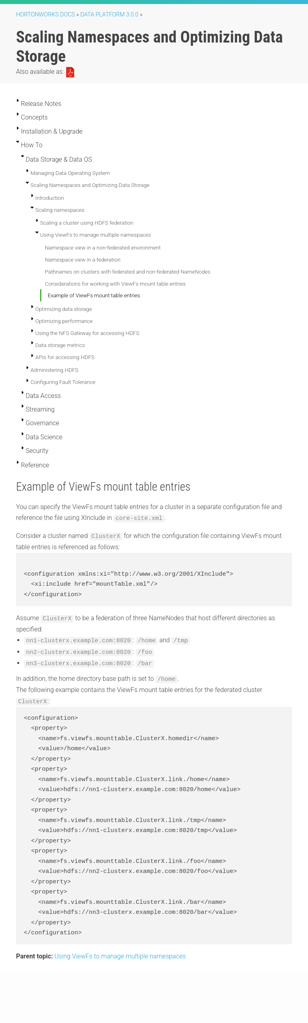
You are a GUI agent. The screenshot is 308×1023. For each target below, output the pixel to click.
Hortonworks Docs (45, 14)
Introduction (49, 198)
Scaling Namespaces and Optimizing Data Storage (90, 185)
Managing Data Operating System (70, 173)
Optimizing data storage (63, 309)
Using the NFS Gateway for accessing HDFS (87, 333)
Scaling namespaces (59, 210)
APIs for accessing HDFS (64, 357)
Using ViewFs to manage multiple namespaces (95, 234)
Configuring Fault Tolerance (62, 382)
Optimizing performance (64, 321)
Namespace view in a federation (82, 259)
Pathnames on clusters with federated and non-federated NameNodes (128, 271)
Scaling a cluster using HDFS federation (87, 222)
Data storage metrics (60, 345)
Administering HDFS (54, 370)
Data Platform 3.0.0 (109, 14)
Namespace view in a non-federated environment (103, 247)
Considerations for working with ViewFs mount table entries (115, 283)
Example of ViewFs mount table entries (94, 295)
